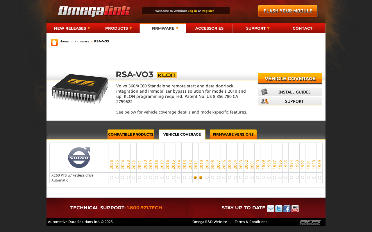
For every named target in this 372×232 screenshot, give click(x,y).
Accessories (209, 28)
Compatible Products (130, 134)
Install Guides (294, 92)
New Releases (72, 28)
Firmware (165, 28)
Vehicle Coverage (290, 78)
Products (118, 28)
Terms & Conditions (251, 221)
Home (64, 41)
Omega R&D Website (209, 221)
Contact (302, 28)
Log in (192, 10)
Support (258, 28)
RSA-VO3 (100, 41)
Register (208, 10)
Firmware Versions (233, 134)
